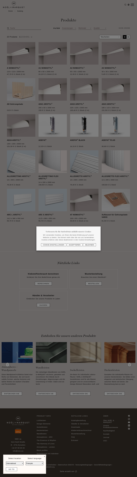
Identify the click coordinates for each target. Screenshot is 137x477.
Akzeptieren (75, 245)
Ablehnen (89, 245)
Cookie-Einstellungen (53, 245)
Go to (11, 469)
